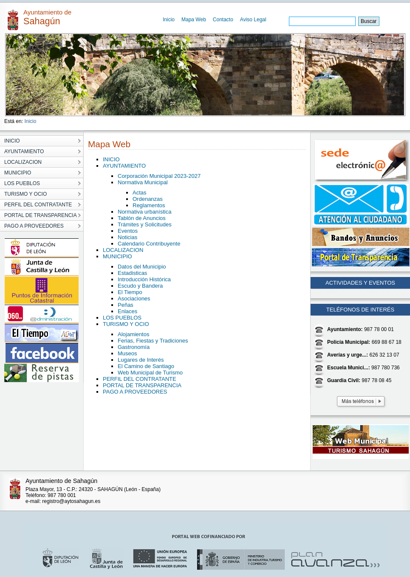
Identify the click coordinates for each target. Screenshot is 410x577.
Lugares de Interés (141, 360)
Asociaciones (134, 298)
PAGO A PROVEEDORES (135, 391)
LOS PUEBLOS (122, 317)
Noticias (127, 237)
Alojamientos (133, 334)
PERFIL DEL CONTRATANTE (139, 379)
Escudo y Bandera (140, 286)
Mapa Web (193, 20)
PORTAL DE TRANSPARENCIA (142, 385)
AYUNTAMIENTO (124, 166)
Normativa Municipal (143, 182)
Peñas (125, 305)
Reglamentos (149, 205)
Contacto (223, 20)
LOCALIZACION (123, 250)
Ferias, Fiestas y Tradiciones (153, 340)
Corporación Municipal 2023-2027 (159, 176)
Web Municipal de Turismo (150, 372)
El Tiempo (130, 292)
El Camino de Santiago (146, 366)
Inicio (169, 20)
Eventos (128, 231)
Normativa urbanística (144, 212)
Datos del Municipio (142, 266)
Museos (127, 353)
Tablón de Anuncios (142, 218)
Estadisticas (132, 273)
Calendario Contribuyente (149, 243)
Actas (140, 192)
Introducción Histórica (144, 279)
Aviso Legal (253, 20)
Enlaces (127, 311)
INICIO (111, 159)
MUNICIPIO (117, 256)
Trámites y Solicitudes (145, 224)
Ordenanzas (148, 199)
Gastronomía (134, 347)
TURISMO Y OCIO (126, 324)
